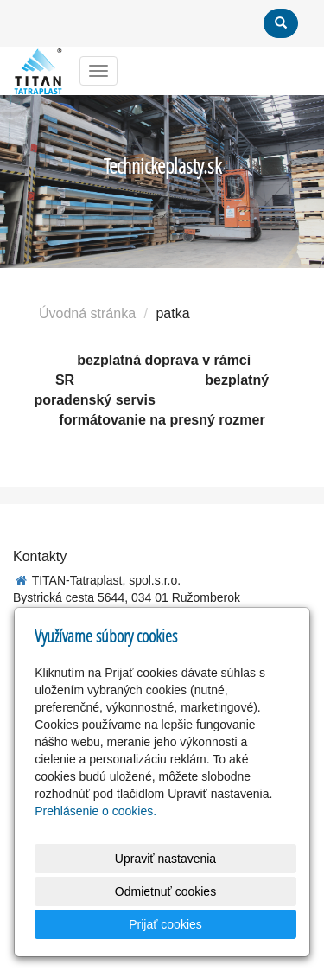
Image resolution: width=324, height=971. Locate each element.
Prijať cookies (165, 924)
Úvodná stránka (87, 313)
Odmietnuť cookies (165, 891)
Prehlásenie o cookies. (95, 811)
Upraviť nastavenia (165, 859)
